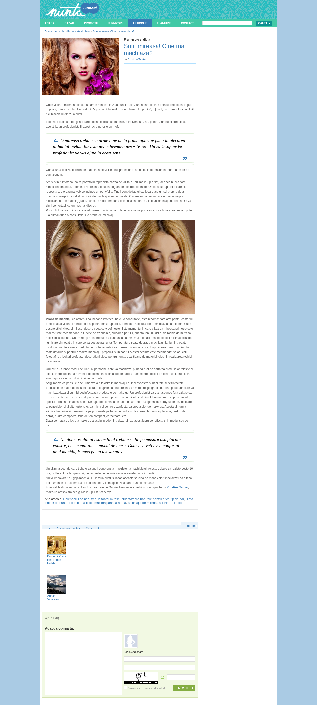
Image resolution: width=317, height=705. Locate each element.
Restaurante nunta (67, 528)
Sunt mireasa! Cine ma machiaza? (113, 31)
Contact (187, 23)
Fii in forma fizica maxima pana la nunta (97, 503)
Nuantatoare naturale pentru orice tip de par (153, 499)
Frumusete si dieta (78, 31)
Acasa (49, 23)
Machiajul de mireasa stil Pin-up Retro (155, 503)
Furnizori (115, 23)
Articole (140, 23)
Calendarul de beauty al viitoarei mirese (91, 499)
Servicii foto (93, 528)
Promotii (91, 23)
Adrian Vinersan (53, 597)
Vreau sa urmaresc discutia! (144, 688)
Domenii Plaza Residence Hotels (56, 560)
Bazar (69, 23)
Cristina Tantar (177, 487)
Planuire (164, 23)
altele (192, 526)
